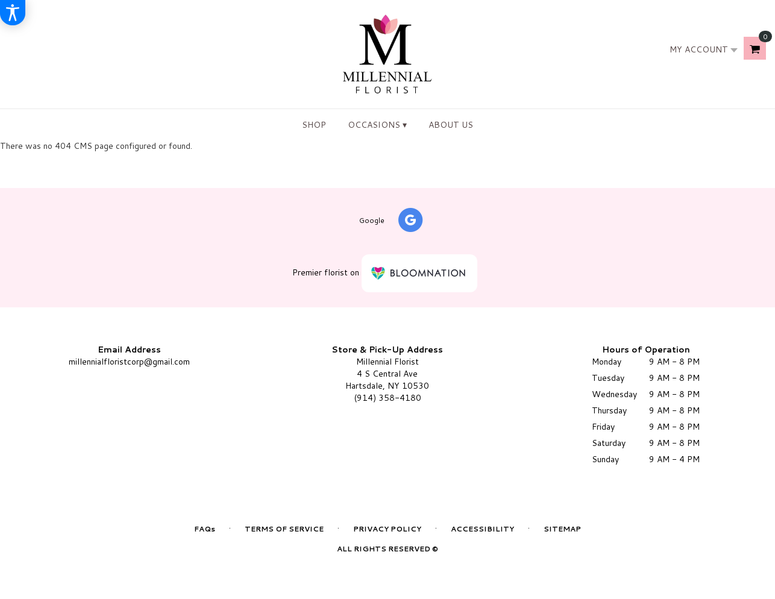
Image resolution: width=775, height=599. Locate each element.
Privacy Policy (387, 529)
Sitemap (562, 529)
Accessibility (482, 529)
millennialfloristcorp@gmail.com (129, 362)
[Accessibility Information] (12, 12)
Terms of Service (284, 529)
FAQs (204, 529)
